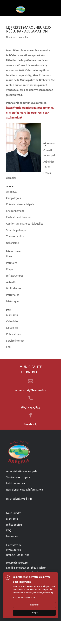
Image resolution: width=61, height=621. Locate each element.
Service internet (15, 340)
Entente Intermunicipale (20, 204)
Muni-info (12, 315)
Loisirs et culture (15, 483)
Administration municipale (21, 471)
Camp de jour (13, 198)
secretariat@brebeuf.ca (30, 390)
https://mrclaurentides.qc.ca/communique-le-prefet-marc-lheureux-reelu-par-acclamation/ (30, 112)
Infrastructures (14, 275)
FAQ (8, 347)
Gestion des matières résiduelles (24, 223)
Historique (12, 301)
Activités (11, 282)
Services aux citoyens (18, 477)
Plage (9, 269)
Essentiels (34, 605)
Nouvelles (23, 37)
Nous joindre (13, 513)
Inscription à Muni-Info (19, 498)
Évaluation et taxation (18, 217)
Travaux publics (15, 236)
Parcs (9, 256)
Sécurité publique (16, 230)
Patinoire (11, 263)
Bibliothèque (13, 288)
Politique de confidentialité (24, 597)
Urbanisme (12, 243)
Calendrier (12, 321)
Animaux (11, 191)
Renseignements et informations (24, 489)
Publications (13, 334)
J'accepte (34, 613)
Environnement (15, 211)
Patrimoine (12, 295)
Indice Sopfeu (14, 524)
